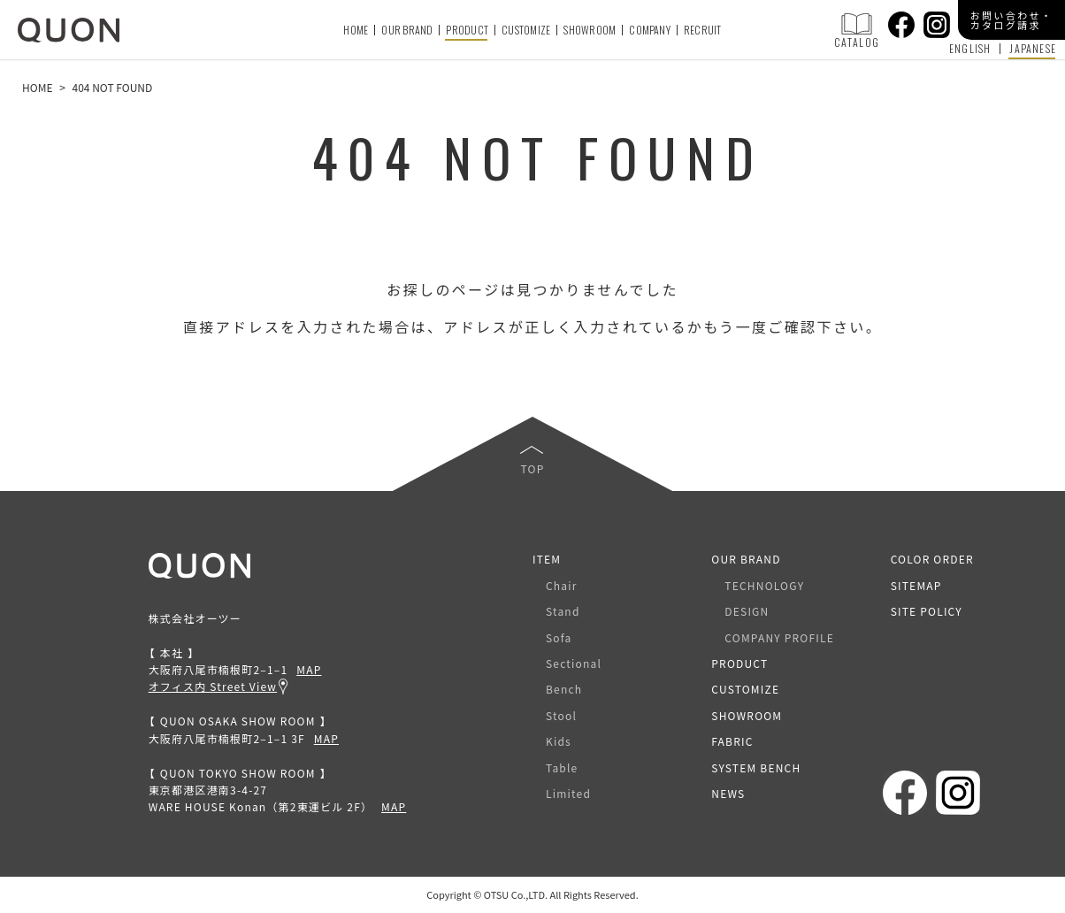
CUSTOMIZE (526, 30)
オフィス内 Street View (213, 686)
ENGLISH (970, 48)
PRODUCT (467, 30)
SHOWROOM (589, 30)
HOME (355, 30)
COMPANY (649, 30)
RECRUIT (703, 30)
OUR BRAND (407, 30)
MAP (308, 669)
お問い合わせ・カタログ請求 (1012, 20)
